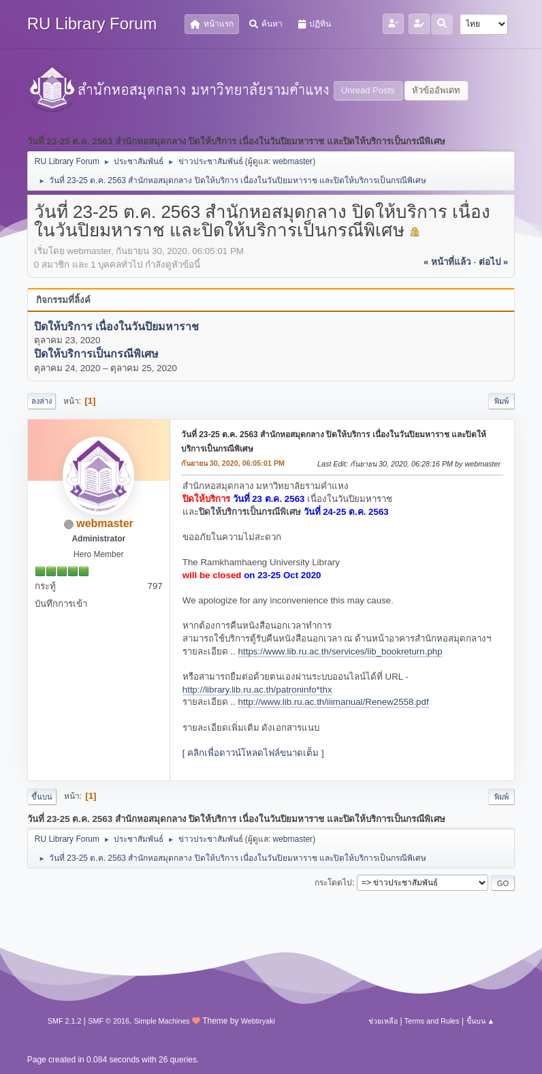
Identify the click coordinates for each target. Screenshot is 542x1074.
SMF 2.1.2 (65, 1021)
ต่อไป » (493, 262)
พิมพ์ (501, 401)
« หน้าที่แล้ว (447, 262)
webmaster (293, 161)
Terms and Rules (432, 1021)
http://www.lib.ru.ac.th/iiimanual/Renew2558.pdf (333, 702)
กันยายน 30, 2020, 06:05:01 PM (233, 463)
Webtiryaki (258, 1021)
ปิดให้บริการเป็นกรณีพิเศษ (96, 354)
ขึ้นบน (41, 797)
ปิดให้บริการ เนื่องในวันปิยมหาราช (116, 326)
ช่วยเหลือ (383, 1021)
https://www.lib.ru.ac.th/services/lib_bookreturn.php (340, 651)
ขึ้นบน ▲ (480, 1021)
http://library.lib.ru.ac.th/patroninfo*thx (257, 689)
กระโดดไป (333, 882)
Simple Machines (162, 1021)
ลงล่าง (41, 401)
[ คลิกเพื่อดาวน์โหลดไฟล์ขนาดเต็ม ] (253, 753)
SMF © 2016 (108, 1021)
